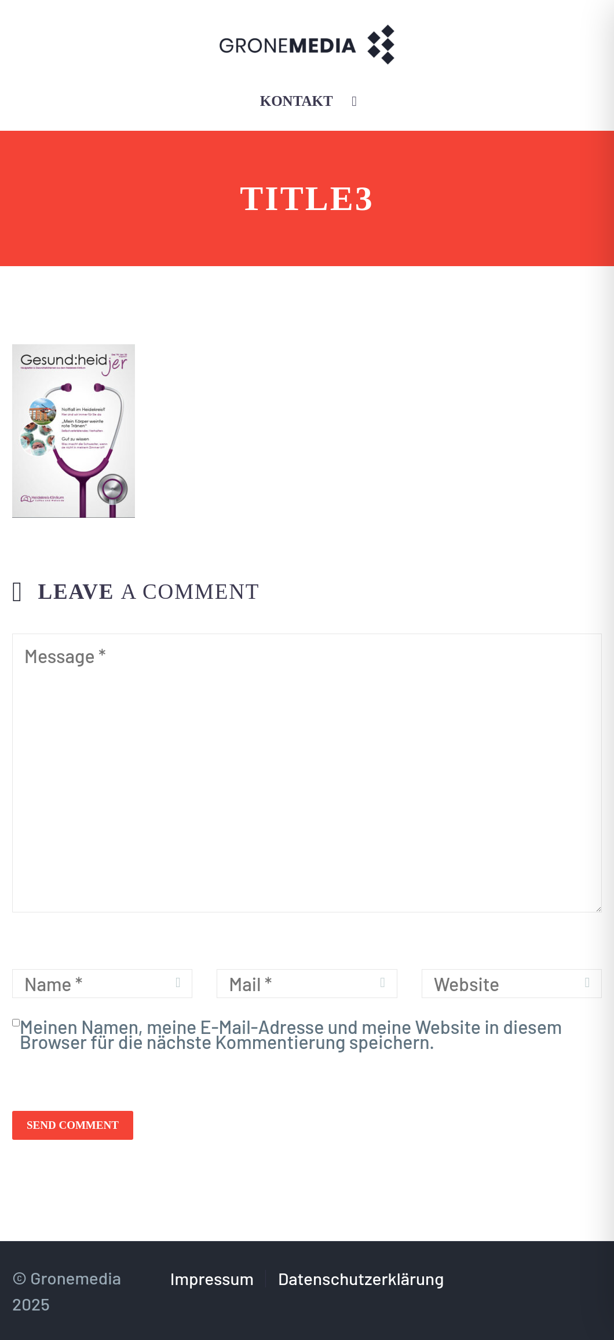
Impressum (212, 1278)
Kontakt (296, 101)
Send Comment (73, 1125)
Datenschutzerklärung (361, 1278)
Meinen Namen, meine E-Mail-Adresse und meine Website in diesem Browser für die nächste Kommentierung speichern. (291, 1034)
